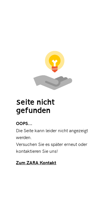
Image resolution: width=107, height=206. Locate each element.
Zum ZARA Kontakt (36, 162)
